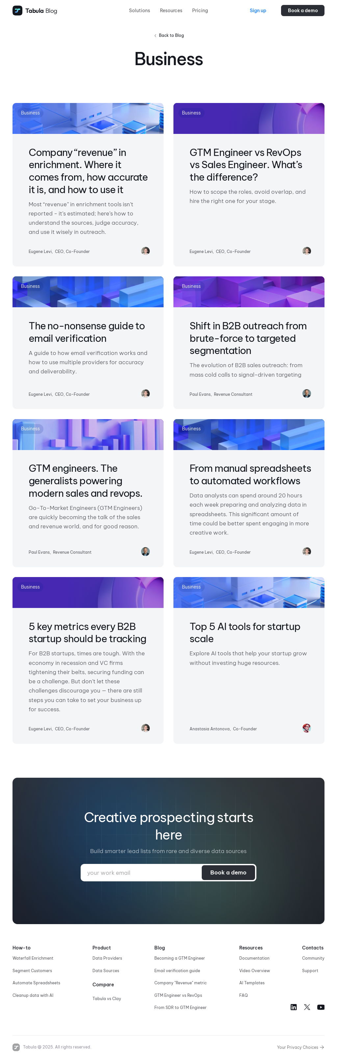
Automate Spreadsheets (36, 982)
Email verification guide (177, 970)
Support (310, 970)
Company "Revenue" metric (180, 982)
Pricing (200, 10)
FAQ (243, 995)
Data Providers (107, 958)
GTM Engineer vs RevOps (178, 995)
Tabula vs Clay (106, 998)
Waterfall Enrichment (33, 958)
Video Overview (254, 970)
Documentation (254, 958)
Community (313, 958)
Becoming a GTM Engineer (179, 958)
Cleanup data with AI (33, 995)
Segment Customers (32, 970)
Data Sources (105, 970)
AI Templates (252, 982)
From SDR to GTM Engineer (180, 1007)
